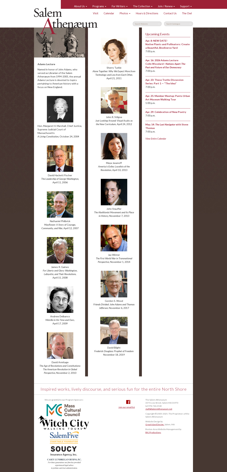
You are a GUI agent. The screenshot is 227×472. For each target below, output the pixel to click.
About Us (80, 6)
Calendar (109, 13)
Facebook (128, 402)
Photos (124, 13)
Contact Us (170, 13)
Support (186, 6)
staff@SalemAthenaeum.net (158, 409)
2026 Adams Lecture (166, 60)
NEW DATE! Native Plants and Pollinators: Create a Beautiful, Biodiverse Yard (167, 44)
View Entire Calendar (155, 138)
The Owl (187, 13)
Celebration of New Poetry (170, 111)
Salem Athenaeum (65, 20)
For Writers (120, 6)
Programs (99, 6)
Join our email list (126, 407)
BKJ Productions (153, 432)
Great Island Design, (154, 424)
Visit (95, 13)
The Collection (142, 6)
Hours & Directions (147, 13)
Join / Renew (166, 6)
